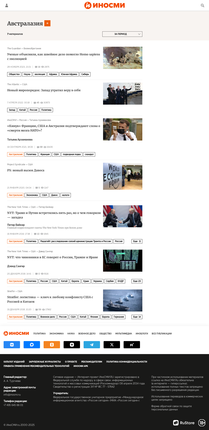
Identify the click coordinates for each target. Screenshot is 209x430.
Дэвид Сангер (46, 251)
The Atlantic (13, 84)
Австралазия (25, 23)
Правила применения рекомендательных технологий (36, 366)
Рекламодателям (91, 362)
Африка (53, 74)
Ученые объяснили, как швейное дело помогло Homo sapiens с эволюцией (53, 56)
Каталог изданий (14, 362)
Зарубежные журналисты (45, 362)
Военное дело (47, 317)
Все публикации (162, 334)
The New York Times (17, 207)
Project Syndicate (16, 164)
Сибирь (85, 74)
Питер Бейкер (46, 207)
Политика (46, 110)
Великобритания (32, 48)
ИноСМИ (12, 120)
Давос (54, 195)
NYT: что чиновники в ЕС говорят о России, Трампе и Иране (52, 257)
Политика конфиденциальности (126, 362)
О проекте (71, 362)
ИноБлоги (142, 334)
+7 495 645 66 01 (13, 405)
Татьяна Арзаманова (40, 120)
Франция (45, 154)
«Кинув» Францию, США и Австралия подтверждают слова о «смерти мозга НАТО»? (53, 128)
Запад (12, 110)
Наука (27, 74)
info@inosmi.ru (12, 394)
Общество (14, 74)
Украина (97, 281)
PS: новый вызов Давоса (25, 170)
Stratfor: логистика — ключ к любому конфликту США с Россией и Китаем (50, 299)
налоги (65, 195)
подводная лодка (72, 154)
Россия (33, 110)
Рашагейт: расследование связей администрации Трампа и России (75, 241)
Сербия (110, 281)
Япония (94, 317)
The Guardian (14, 48)
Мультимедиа (123, 334)
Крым (86, 281)
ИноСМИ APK (81, 366)
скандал (89, 154)
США (24, 84)
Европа (75, 281)
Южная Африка (69, 74)
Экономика (32, 195)
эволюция (39, 74)
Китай (22, 110)
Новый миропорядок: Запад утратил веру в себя (44, 90)
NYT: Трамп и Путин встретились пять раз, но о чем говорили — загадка (54, 215)
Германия (119, 317)
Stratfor (11, 291)
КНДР (121, 281)
